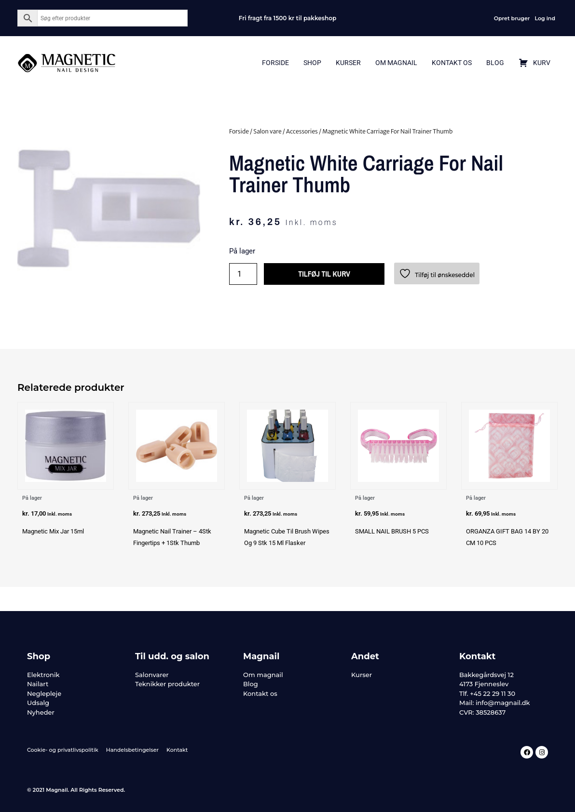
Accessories (302, 131)
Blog (495, 63)
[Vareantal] (243, 274)
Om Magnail (396, 63)
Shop (312, 63)
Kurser (348, 63)
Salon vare (267, 131)
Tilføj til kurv (324, 274)
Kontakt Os (452, 63)
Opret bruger (512, 18)
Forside (275, 63)
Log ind (544, 18)
